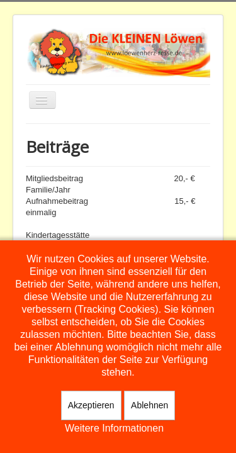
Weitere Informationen (114, 428)
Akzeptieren (91, 405)
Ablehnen (149, 405)
